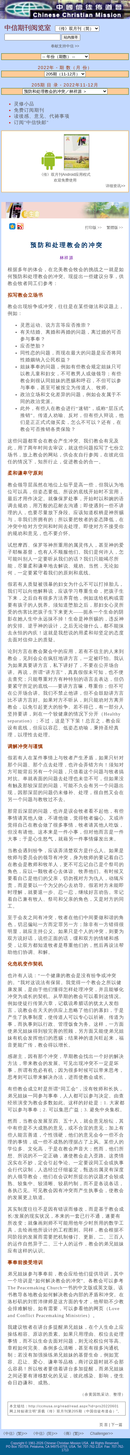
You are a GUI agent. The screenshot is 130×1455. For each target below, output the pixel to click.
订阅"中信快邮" (31, 122)
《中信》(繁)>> (14, 1433)
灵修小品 (24, 103)
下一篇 (116, 1424)
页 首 (104, 1424)
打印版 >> (93, 227)
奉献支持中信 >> (65, 46)
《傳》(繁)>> (73, 1433)
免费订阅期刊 (29, 110)
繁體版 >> (115, 227)
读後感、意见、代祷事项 (42, 116)
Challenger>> (101, 1433)
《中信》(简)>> (44, 1433)
